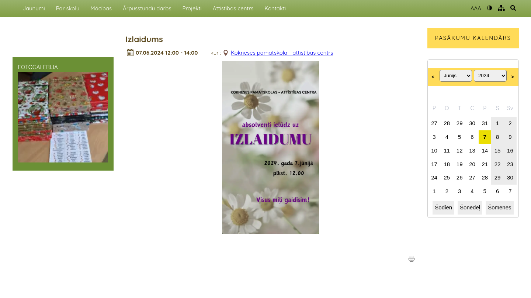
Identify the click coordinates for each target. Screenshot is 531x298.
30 (472, 123)
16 (510, 150)
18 (447, 164)
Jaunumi (34, 8)
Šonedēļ (470, 207)
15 (497, 150)
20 (472, 164)
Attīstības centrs (233, 8)
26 (460, 177)
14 (485, 150)
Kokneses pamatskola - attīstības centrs (282, 52)
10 (434, 150)
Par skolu (68, 8)
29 (460, 123)
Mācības (101, 8)
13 (472, 150)
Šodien (443, 207)
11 (447, 150)
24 (434, 177)
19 (460, 164)
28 (447, 123)
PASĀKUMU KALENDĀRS (473, 37)
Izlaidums (144, 39)
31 (485, 123)
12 (460, 150)
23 (510, 164)
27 (434, 123)
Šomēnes (499, 207)
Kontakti (275, 8)
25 (447, 177)
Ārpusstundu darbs (147, 8)
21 (485, 164)
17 (434, 164)
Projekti (191, 8)
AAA (476, 8)
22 (497, 164)
